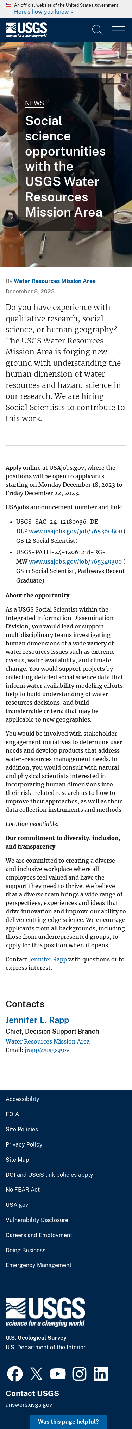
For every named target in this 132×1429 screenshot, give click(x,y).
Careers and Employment (39, 1235)
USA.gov (17, 1205)
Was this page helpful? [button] (68, 1421)
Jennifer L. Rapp (37, 1020)
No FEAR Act (23, 1190)
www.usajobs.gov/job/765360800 (75, 531)
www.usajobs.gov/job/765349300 (75, 561)
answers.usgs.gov (29, 1404)
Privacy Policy (24, 1145)
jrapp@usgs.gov (47, 1049)
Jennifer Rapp (48, 959)
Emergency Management (38, 1265)
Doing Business (25, 1250)
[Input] (81, 30)
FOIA (12, 1114)
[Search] (98, 30)
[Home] (26, 35)
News (34, 103)
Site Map (17, 1160)
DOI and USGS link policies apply (49, 1175)
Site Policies (22, 1129)
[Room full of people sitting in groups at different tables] (66, 154)
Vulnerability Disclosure (37, 1220)
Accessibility (22, 1099)
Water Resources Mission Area (55, 281)
